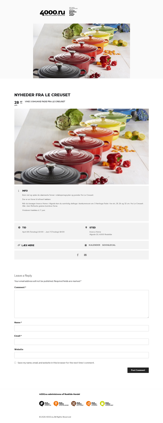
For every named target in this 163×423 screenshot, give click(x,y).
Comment (20, 287)
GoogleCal (109, 245)
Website (18, 349)
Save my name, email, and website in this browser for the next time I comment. (56, 363)
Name (18, 322)
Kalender (94, 245)
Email (18, 336)
